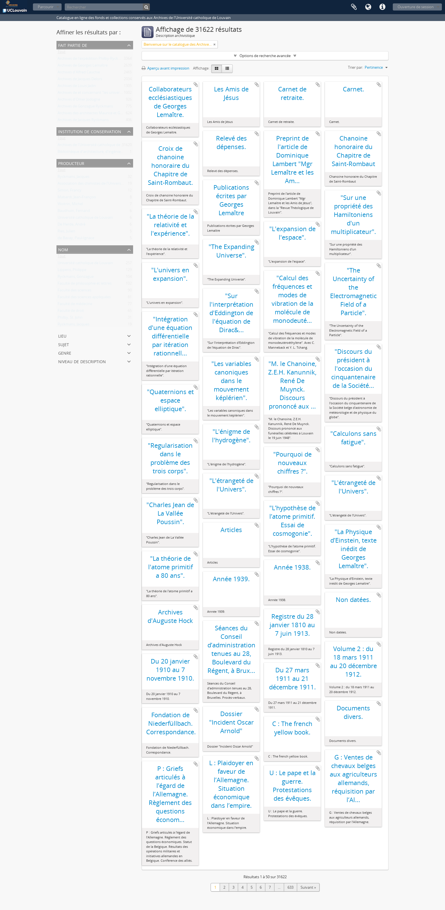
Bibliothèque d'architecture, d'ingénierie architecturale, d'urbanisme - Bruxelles (124, 152)
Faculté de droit (71, 311)
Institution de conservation (89, 131)
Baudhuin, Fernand (74, 211)
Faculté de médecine (75, 304)
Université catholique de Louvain (85, 218)
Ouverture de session (416, 6)
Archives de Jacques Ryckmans (83, 121)
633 (290, 887)
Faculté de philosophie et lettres (85, 284)
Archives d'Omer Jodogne (79, 100)
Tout (62, 52)
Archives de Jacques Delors (80, 80)
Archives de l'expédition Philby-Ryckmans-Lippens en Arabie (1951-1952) (118, 59)
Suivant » (308, 887)
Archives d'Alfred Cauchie (79, 73)
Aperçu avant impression (165, 68)
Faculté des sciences (74, 291)
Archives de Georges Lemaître (83, 66)
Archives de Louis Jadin (77, 86)
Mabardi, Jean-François (77, 198)
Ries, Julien (66, 232)
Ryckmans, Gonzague (76, 277)
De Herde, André (71, 225)
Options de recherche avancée (265, 55)
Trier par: (355, 67)
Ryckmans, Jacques (73, 177)
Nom (63, 249)
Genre (64, 352)
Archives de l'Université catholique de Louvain (96, 145)
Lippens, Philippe (72, 270)
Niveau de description (82, 361)
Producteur (71, 163)
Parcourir (45, 6)
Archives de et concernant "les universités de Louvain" (103, 93)
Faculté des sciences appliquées (84, 298)
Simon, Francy (69, 191)
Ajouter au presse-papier (196, 84)
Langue (368, 7)
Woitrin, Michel (70, 205)
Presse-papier (354, 7)
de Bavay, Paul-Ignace (76, 239)
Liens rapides (382, 7)
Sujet (63, 344)
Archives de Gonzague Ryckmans (85, 107)
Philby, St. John (70, 318)
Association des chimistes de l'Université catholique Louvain (108, 184)
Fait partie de (72, 45)
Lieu (62, 335)
